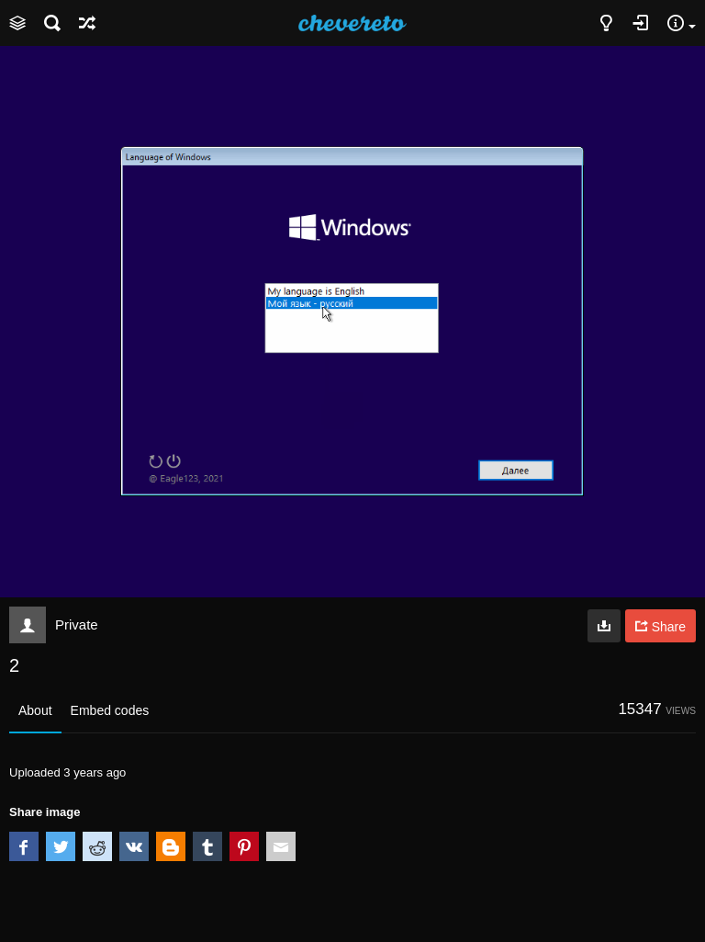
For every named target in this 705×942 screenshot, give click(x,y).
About (35, 710)
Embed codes (110, 710)
